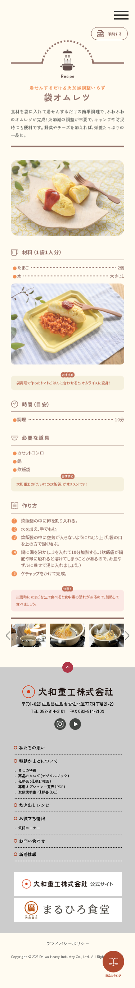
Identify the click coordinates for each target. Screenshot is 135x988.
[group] (28, 636)
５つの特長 (27, 770)
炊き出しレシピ (34, 805)
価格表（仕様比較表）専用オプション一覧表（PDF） (42, 783)
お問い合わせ (32, 841)
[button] (64, 234)
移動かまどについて (38, 761)
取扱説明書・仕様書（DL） (38, 792)
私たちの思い (32, 747)
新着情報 (27, 854)
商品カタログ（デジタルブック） (43, 775)
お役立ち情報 (32, 818)
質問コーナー (29, 827)
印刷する (115, 34)
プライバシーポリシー (67, 943)
